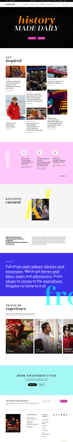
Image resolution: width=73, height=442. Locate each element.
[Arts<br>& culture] (48, 336)
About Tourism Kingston (46, 423)
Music (65, 0)
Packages (43, 4)
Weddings (55, 0)
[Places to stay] (32, 384)
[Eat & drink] (40, 209)
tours (20, 276)
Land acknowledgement (47, 433)
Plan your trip (50, 4)
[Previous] (62, 358)
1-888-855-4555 (30, 421)
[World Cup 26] (32, 38)
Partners (45, 428)
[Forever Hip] (41, 38)
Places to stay (34, 4)
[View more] (63, 176)
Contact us (45, 425)
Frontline (45, 436)
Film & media (60, 0)
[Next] (66, 358)
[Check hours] (31, 427)
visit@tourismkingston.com (32, 424)
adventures (42, 276)
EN (67, 4)
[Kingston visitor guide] (13, 423)
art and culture (29, 267)
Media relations (46, 420)
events (26, 281)
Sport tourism (48, 0)
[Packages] (41, 384)
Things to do (26, 4)
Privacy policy (46, 430)
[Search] (63, 4)
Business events (34, 0)
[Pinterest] (66, 415)
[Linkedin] (64, 415)
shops (11, 281)
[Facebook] (54, 415)
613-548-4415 (29, 422)
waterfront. (53, 281)
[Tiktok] (59, 415)
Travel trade (42, 0)
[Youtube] (61, 415)
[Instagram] (56, 415)
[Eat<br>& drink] (19, 336)
